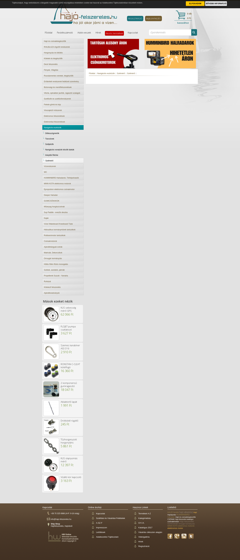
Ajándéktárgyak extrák (53, 247)
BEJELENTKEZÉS (153, 18)
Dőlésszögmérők (52, 133)
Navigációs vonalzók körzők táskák (59, 150)
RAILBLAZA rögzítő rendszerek (57, 47)
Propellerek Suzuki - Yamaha (56, 276)
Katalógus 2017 (145, 527)
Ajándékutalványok (52, 293)
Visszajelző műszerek (53, 110)
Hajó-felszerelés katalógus (184, 519)
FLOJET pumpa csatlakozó (68, 328)
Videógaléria (144, 537)
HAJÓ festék (173, 512)
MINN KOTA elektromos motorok (57, 184)
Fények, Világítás (51, 70)
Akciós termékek (114, 33)
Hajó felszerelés (187, 521)
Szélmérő (49, 161)
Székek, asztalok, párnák (54, 270)
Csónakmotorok (50, 241)
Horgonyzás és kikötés (53, 53)
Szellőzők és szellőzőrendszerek (57, 99)
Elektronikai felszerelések (54, 122)
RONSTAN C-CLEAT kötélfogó (70, 366)
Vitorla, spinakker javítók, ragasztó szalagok (62, 93)
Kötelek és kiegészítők (53, 58)
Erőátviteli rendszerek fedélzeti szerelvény (61, 81)
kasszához (183, 22)
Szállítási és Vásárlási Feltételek (110, 518)
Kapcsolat (133, 32)
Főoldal (48, 32)
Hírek (98, 32)
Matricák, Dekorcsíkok (53, 253)
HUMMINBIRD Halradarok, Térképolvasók (61, 178)
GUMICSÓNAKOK (51, 201)
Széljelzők (49, 144)
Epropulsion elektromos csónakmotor (59, 189)
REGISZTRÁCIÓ (135, 18)
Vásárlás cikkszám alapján (150, 532)
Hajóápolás (171, 515)
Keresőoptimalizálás (70, 539)
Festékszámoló (65, 32)
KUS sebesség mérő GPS (68, 309)
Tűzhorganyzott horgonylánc (69, 441)
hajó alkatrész (186, 512)
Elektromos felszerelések (54, 116)
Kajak (46, 218)
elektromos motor (175, 528)
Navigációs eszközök (52, 128)
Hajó (195, 512)
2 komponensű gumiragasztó (69, 384)
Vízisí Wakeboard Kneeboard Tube (58, 224)
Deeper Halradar (51, 195)
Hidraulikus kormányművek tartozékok (59, 230)
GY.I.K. (141, 523)
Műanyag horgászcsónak (54, 207)
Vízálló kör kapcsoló (71, 477)
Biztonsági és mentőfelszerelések (58, 87)
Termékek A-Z (144, 513)
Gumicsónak (172, 524)
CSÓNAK (171, 519)
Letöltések (100, 532)
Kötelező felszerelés (52, 287)
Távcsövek (49, 139)
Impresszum (101, 527)
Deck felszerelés (51, 64)
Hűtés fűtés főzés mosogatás (56, 264)
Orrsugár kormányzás (53, 258)
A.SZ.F (99, 523)
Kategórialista (144, 518)
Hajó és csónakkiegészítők (55, 41)
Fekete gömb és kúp (52, 104)
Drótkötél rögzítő (69, 420)
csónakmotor (173, 521)
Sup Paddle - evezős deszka (56, 212)
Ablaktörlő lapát (69, 401)
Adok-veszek (84, 32)
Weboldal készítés (69, 537)
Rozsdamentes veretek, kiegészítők (58, 76)
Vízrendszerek (50, 166)
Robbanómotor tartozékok (54, 235)
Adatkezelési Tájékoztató (107, 537)
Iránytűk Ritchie (51, 155)
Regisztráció (144, 546)
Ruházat (47, 281)
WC (45, 172)
